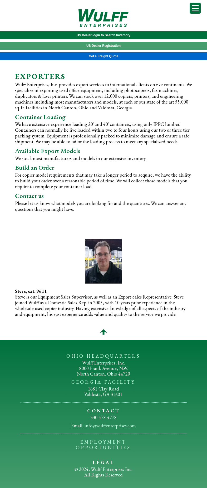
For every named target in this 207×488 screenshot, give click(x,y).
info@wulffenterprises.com (110, 426)
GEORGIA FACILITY (103, 382)
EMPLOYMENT (103, 442)
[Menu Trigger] (195, 8)
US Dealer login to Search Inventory (103, 35)
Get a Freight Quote (103, 56)
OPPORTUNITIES (103, 447)
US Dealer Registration (103, 46)
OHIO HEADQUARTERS (103, 356)
